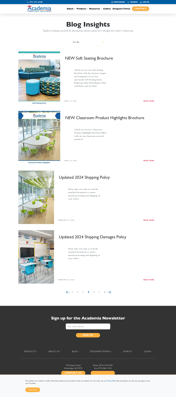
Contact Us (73, 373)
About (71, 8)
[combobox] (88, 42)
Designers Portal (121, 8)
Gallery (107, 8)
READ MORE (148, 101)
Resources (95, 8)
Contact (140, 8)
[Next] (110, 292)
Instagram (119, 2)
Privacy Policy (111, 381)
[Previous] (66, 292)
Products (82, 8)
